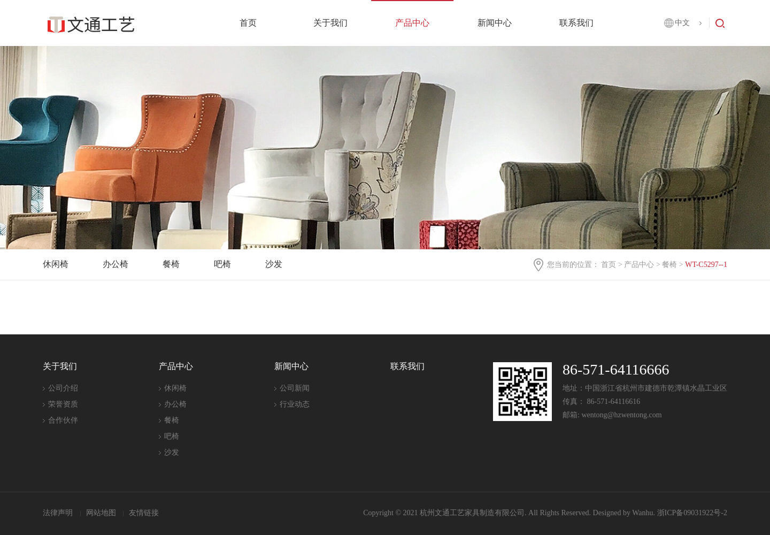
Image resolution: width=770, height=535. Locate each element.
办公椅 (115, 264)
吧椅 (222, 264)
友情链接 (144, 513)
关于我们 (330, 22)
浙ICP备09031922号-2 (692, 513)
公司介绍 (63, 388)
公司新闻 (295, 388)
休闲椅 (55, 264)
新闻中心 (495, 22)
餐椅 (669, 265)
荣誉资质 (63, 404)
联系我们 (576, 22)
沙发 (273, 264)
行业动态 (295, 404)
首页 (248, 22)
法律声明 (59, 513)
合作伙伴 (63, 420)
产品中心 (412, 22)
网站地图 (102, 513)
